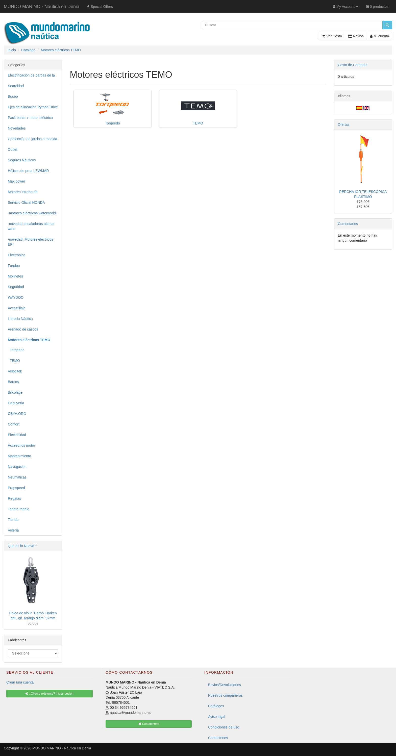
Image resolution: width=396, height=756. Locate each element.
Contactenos (218, 738)
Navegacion (17, 467)
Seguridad (16, 287)
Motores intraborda (23, 192)
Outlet (12, 149)
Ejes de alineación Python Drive (33, 107)
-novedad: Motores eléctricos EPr (30, 241)
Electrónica (16, 255)
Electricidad (17, 435)
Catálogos (216, 706)
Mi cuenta (379, 36)
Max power (16, 181)
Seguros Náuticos (22, 160)
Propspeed (16, 488)
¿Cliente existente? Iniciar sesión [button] (49, 693)
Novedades (17, 128)
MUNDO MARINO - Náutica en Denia (41, 6)
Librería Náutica (20, 319)
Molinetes (15, 276)
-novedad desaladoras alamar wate (31, 226)
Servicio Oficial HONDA (26, 202)
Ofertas (344, 124)
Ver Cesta (332, 36)
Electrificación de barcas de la (31, 75)
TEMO (14, 361)
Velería (13, 530)
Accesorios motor (21, 445)
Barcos (13, 382)
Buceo (13, 96)
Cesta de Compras (352, 65)
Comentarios (348, 224)
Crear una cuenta (20, 682)
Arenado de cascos (23, 329)
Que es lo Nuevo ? (22, 546)
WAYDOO (15, 297)
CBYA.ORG (17, 414)
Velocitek (15, 371)
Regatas (14, 498)
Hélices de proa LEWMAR (28, 171)
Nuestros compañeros (225, 695)
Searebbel (16, 86)
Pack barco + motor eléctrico (30, 118)
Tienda (13, 520)
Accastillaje (17, 308)
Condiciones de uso (223, 727)
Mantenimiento (19, 456)
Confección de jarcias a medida (32, 139)
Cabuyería (16, 403)
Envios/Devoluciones (224, 685)
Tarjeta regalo (18, 509)
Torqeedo (16, 350)
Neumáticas (17, 477)
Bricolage (15, 392)
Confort (13, 424)
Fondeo (14, 266)
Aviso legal (216, 717)
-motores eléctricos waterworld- (32, 213)
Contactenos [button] (148, 724)
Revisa (356, 36)
